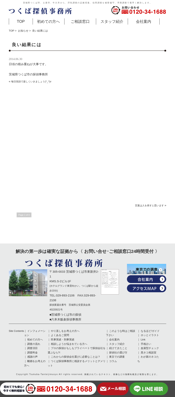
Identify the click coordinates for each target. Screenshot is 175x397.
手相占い (146, 344)
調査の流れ (33, 344)
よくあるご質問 (60, 335)
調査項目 (32, 348)
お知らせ (23, 30)
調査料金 (32, 352)
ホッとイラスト (150, 335)
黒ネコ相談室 (148, 352)
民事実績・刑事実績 (62, 339)
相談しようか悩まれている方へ (69, 344)
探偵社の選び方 (118, 352)
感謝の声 (32, 356)
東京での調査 (117, 356)
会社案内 (143, 21)
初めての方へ (48, 21)
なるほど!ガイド (150, 331)
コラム (113, 361)
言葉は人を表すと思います (149, 205)
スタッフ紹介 (112, 21)
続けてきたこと (118, 348)
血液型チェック (150, 348)
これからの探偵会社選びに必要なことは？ (75, 356)
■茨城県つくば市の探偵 (65, 314)
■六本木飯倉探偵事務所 (65, 319)
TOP (21, 21)
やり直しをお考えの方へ (65, 331)
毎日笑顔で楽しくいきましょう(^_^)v (31, 81)
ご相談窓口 (80, 21)
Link (143, 339)
